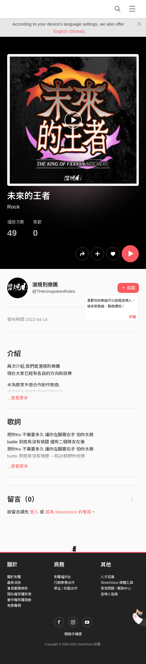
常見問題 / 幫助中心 (116, 588)
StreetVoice (30, 9)
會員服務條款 (17, 588)
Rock (13, 207)
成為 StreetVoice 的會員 (68, 511)
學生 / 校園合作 (65, 588)
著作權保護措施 (19, 600)
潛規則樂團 (45, 285)
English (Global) (68, 31)
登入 (34, 511)
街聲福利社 (62, 577)
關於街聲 (14, 577)
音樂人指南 (109, 594)
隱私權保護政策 (19, 594)
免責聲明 (14, 606)
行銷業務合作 (64, 583)
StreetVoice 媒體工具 (117, 583)
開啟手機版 (73, 634)
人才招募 (107, 577)
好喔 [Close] (132, 317)
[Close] (139, 24)
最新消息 (14, 583)
